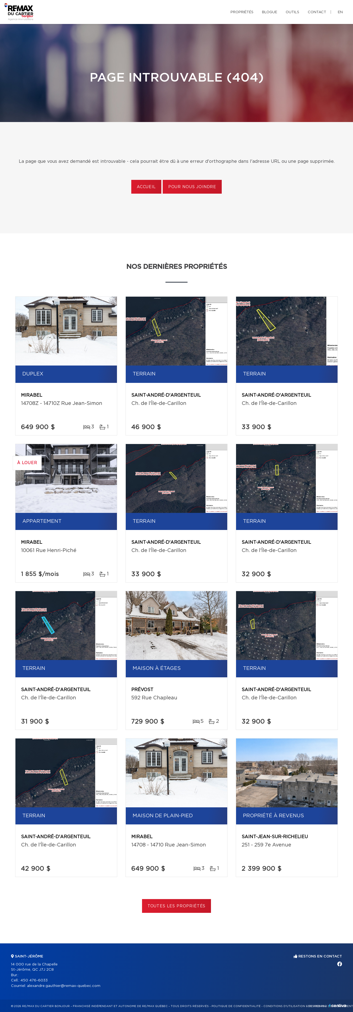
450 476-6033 (34, 980)
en (340, 12)
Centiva (337, 1005)
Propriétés (242, 12)
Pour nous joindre (192, 187)
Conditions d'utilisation (284, 1006)
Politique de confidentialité (236, 1006)
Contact (317, 12)
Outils (292, 12)
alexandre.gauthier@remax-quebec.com (63, 986)
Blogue (269, 12)
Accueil (146, 187)
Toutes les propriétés (177, 906)
